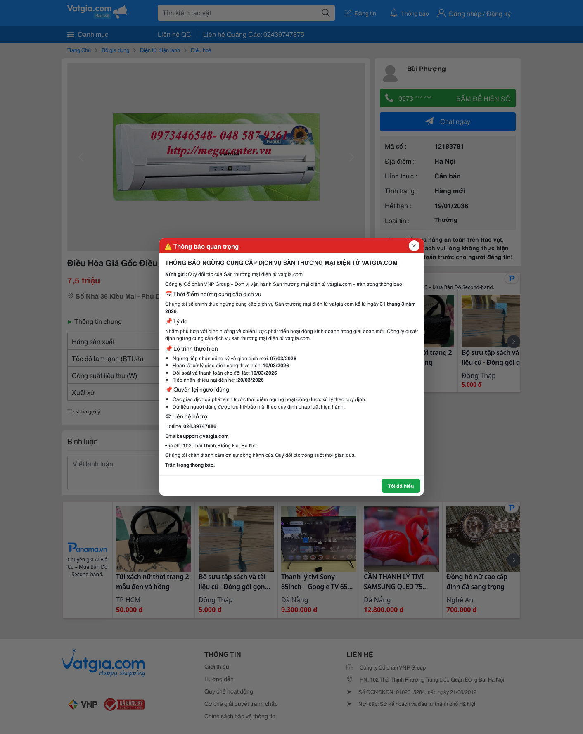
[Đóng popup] (414, 245)
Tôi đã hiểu (401, 485)
